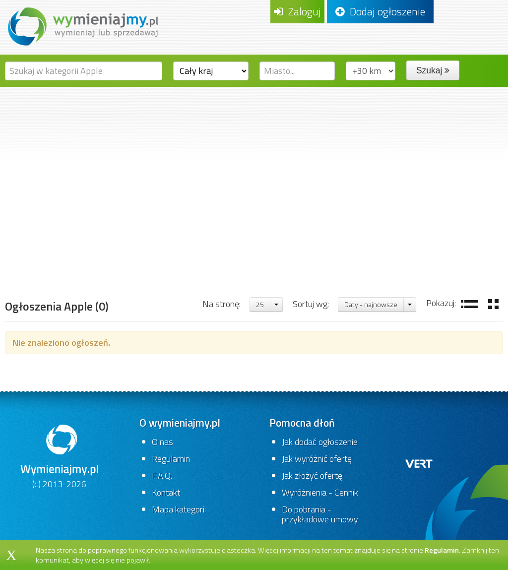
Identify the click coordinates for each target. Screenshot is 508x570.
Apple (308, 261)
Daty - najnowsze (370, 304)
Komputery (169, 261)
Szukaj (432, 70)
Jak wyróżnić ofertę (317, 458)
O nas (162, 441)
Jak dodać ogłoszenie (320, 441)
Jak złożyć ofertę (312, 475)
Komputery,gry (106, 261)
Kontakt (166, 492)
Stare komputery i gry (243, 261)
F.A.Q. (162, 475)
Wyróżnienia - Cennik (320, 492)
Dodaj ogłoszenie (380, 11)
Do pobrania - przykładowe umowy (320, 514)
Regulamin (171, 458)
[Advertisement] (254, 161)
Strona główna (37, 261)
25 (260, 304)
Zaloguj (297, 11)
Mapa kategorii (179, 509)
